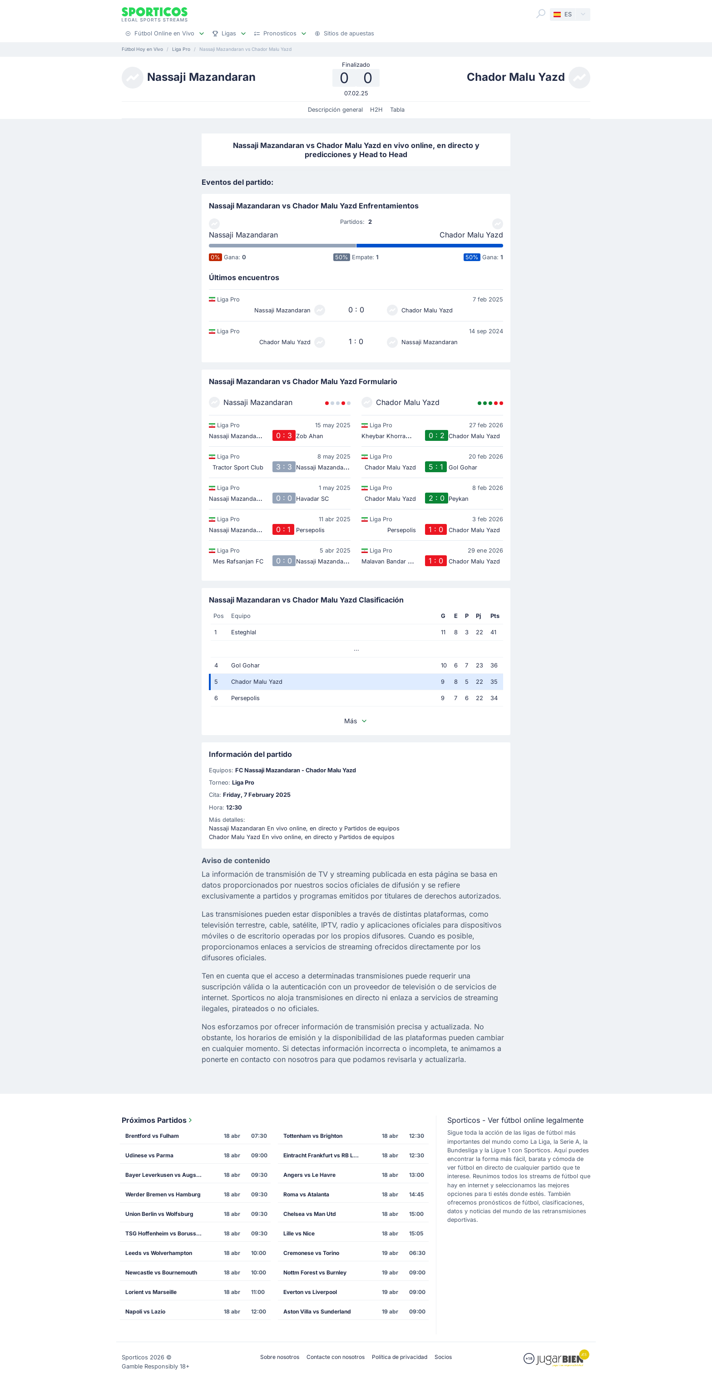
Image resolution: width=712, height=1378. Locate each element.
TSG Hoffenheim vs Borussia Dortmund (166, 1233)
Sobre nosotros (279, 1356)
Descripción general (335, 109)
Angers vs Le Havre (309, 1174)
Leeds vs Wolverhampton (158, 1253)
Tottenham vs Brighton (312, 1135)
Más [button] (356, 721)
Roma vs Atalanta (306, 1194)
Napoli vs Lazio (145, 1311)
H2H (376, 109)
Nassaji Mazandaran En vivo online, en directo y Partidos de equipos (304, 828)
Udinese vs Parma (149, 1155)
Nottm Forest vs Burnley (314, 1272)
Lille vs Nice (299, 1233)
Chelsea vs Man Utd (309, 1213)
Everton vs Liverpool (310, 1292)
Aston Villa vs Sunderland (317, 1311)
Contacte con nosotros (336, 1356)
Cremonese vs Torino (311, 1253)
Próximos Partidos (158, 1120)
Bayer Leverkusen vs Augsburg (166, 1174)
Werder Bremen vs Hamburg (163, 1194)
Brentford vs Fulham (152, 1135)
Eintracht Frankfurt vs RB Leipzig (324, 1155)
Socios (443, 1356)
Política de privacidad (399, 1356)
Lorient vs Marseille (151, 1292)
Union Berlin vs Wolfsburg (159, 1213)
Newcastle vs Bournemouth (161, 1272)
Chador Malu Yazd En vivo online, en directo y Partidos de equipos (302, 837)
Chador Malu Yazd (471, 234)
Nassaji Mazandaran (243, 234)
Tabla (397, 109)
